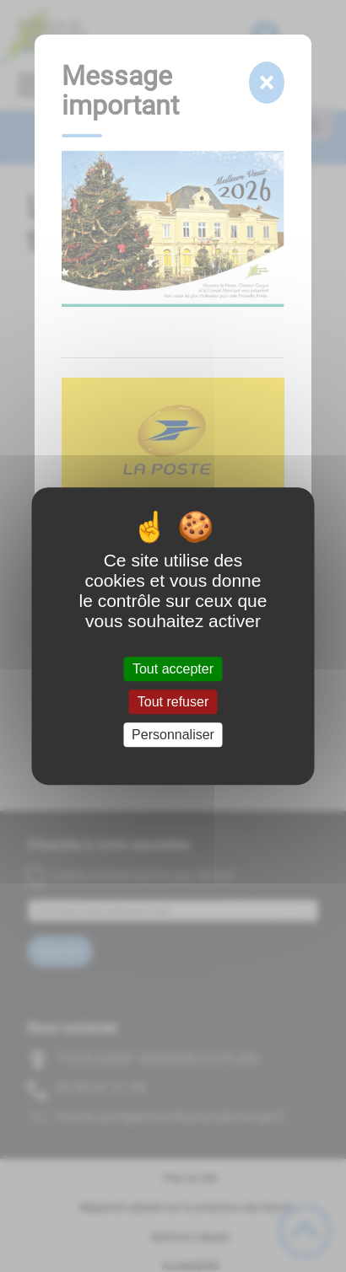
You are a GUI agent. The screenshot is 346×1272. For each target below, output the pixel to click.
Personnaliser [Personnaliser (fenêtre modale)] (173, 734)
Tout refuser (173, 702)
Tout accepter (173, 669)
